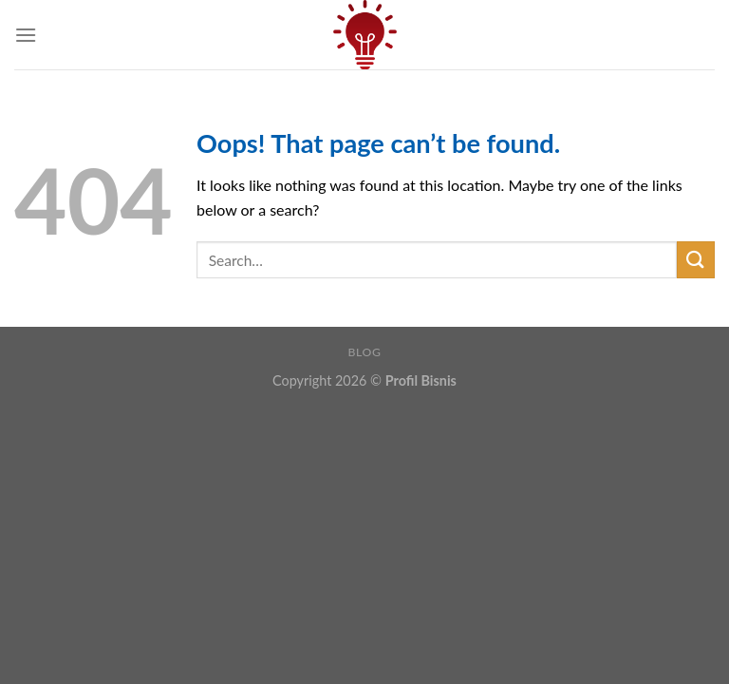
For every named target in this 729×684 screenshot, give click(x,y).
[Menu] (25, 34)
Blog (365, 352)
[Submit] (696, 259)
